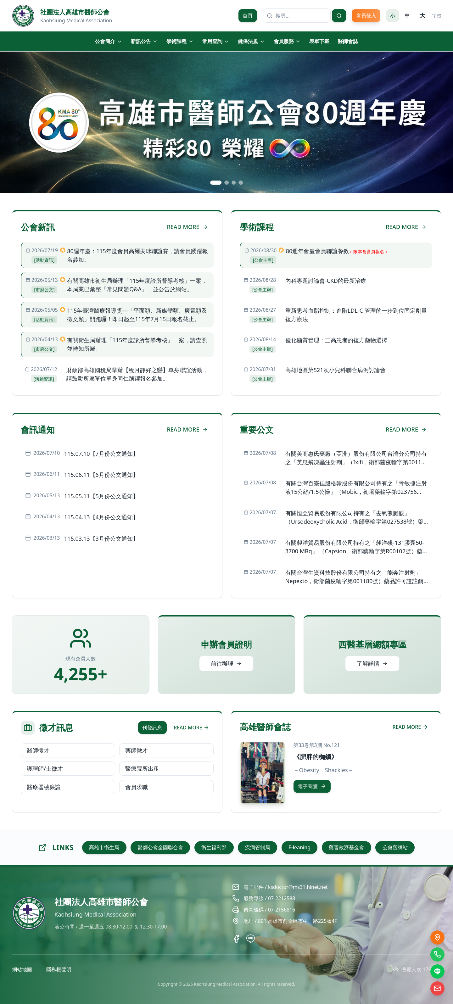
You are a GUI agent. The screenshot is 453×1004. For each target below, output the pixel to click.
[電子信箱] (437, 988)
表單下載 (319, 41)
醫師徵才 (38, 750)
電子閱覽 (312, 786)
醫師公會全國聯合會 (160, 847)
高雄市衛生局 (104, 847)
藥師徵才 (136, 750)
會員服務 (287, 41)
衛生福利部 (213, 847)
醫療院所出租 (142, 768)
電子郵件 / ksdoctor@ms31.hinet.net (285, 887)
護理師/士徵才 (45, 768)
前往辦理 (226, 663)
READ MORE (187, 227)
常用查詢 (216, 41)
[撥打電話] (437, 954)
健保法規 (251, 41)
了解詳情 (372, 663)
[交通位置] (437, 937)
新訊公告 (144, 41)
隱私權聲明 (58, 969)
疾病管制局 (257, 847)
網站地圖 (22, 969)
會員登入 (366, 15)
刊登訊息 (152, 727)
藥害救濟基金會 (346, 847)
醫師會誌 (348, 41)
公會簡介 (108, 41)
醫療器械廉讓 (44, 787)
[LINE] (437, 971)
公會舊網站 (395, 847)
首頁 (248, 15)
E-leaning (299, 847)
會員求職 (136, 787)
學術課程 (180, 41)
